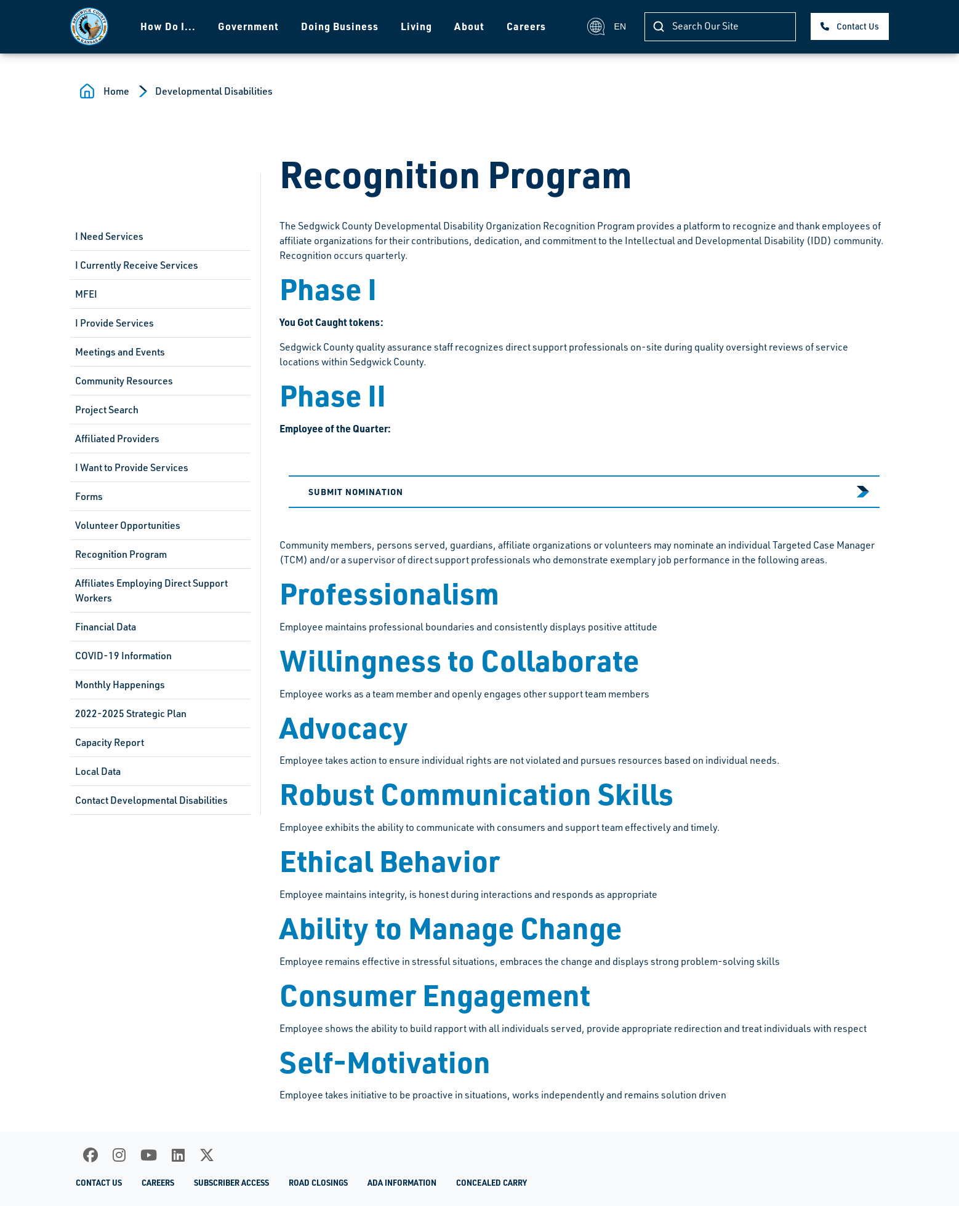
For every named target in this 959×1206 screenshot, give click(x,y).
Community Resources (124, 381)
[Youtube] (148, 1154)
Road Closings (318, 1183)
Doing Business (340, 26)
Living (416, 26)
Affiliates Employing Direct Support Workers (151, 590)
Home (116, 91)
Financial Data (105, 627)
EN (606, 26)
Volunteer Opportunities (127, 525)
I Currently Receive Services (136, 265)
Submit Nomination (355, 491)
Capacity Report (109, 742)
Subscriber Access (231, 1183)
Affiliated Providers (117, 438)
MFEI (86, 294)
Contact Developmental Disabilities (151, 800)
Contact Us (858, 26)
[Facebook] (90, 1154)
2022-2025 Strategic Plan (131, 713)
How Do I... (168, 26)
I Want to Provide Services (131, 467)
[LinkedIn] (178, 1154)
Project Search (106, 409)
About (469, 26)
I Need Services (109, 236)
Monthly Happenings (120, 684)
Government (248, 26)
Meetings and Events (120, 352)
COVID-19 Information (123, 655)
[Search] (720, 26)
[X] (207, 1154)
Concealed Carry (491, 1183)
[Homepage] (89, 26)
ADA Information (401, 1183)
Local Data (98, 771)
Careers (526, 26)
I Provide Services (114, 323)
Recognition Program (121, 554)
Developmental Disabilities (214, 91)
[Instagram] (119, 1154)
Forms (89, 496)
